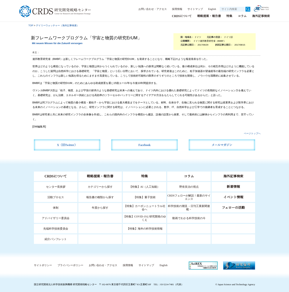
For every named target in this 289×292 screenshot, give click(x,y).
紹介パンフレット (56, 239)
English (211, 9)
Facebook (144, 145)
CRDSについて (182, 16)
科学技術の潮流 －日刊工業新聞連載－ (189, 207)
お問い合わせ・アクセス (151, 9)
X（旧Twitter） (67, 145)
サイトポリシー (43, 265)
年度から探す (100, 207)
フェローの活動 (233, 207)
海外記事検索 (261, 16)
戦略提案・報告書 (209, 16)
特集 (229, 16)
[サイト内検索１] (233, 9)
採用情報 (175, 9)
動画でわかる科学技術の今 (189, 218)
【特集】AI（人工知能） (144, 186)
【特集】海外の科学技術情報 (145, 228)
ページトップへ (252, 133)
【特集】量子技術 (144, 197)
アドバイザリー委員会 (55, 218)
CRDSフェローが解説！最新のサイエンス (188, 197)
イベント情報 (233, 197)
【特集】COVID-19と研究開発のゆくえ (144, 217)
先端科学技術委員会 (55, 228)
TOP (30, 25)
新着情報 (233, 186)
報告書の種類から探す (100, 197)
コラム (242, 16)
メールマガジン (222, 145)
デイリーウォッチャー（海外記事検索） (57, 25)
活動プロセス (55, 197)
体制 (55, 207)
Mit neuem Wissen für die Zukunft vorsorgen (57, 43)
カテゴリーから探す (100, 186)
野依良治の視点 (189, 186)
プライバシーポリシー (70, 265)
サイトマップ (193, 9)
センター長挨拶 (55, 186)
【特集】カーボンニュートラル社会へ (144, 207)
